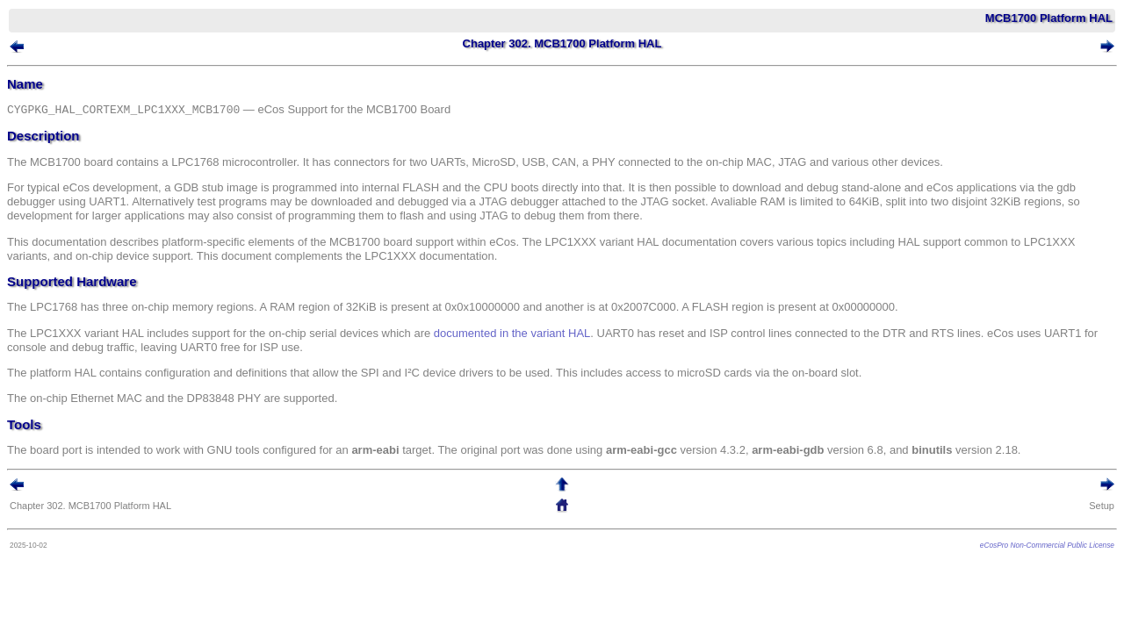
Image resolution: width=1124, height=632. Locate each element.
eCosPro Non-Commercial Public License (1021, 549)
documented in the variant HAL (538, 337)
